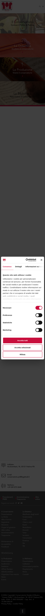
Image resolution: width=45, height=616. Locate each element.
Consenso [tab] (7, 267)
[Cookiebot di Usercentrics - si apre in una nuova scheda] (27, 259)
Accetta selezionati (22, 347)
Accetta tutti (22, 340)
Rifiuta (22, 354)
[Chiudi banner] (41, 260)
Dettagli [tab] (18, 267)
